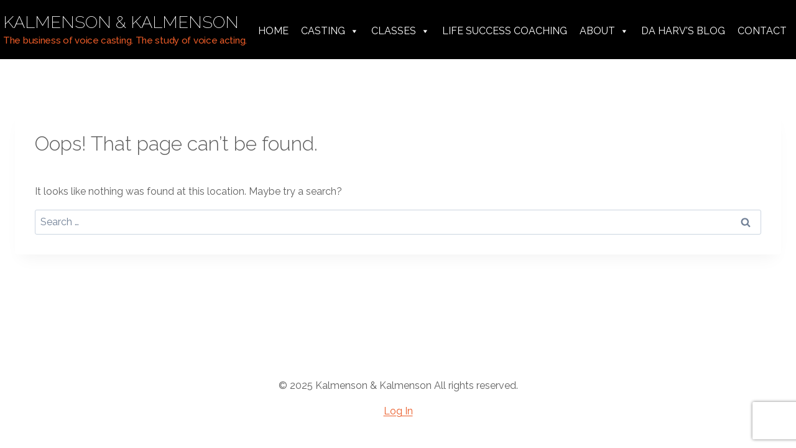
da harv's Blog (683, 31)
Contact (762, 31)
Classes (400, 31)
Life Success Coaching (504, 31)
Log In (398, 411)
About (604, 31)
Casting (330, 31)
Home (273, 31)
